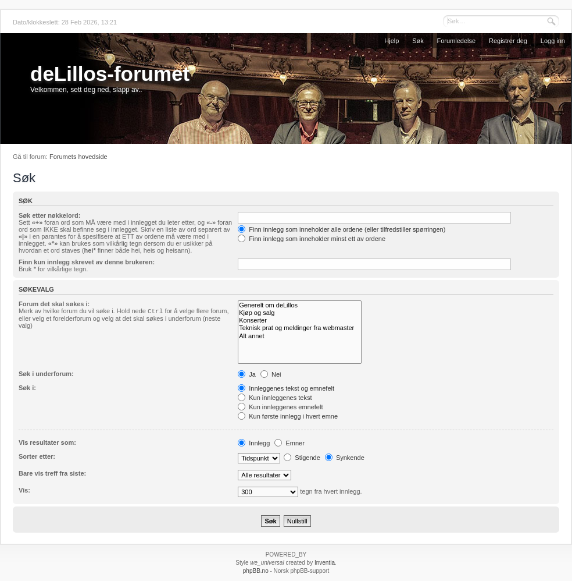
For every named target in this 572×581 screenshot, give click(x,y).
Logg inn (553, 40)
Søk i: (27, 387)
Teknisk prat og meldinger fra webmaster (299, 328)
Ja (247, 374)
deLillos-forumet (110, 73)
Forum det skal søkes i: (54, 303)
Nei (270, 374)
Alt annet (299, 336)
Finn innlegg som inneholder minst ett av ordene (311, 238)
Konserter (299, 320)
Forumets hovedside (78, 156)
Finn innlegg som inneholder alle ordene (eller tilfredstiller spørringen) (341, 229)
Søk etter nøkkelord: (49, 215)
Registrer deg (508, 40)
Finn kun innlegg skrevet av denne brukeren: (87, 261)
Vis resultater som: (47, 442)
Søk (418, 40)
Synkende (344, 457)
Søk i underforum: (46, 373)
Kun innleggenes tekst (275, 397)
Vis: (24, 490)
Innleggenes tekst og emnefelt (286, 388)
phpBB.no (256, 571)
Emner (289, 443)
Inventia (324, 562)
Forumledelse (456, 40)
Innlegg (254, 443)
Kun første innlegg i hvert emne (288, 416)
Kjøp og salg (299, 313)
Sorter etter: (37, 456)
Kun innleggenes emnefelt (280, 406)
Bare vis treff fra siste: (52, 473)
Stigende (302, 457)
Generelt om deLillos (299, 305)
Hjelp (391, 40)
